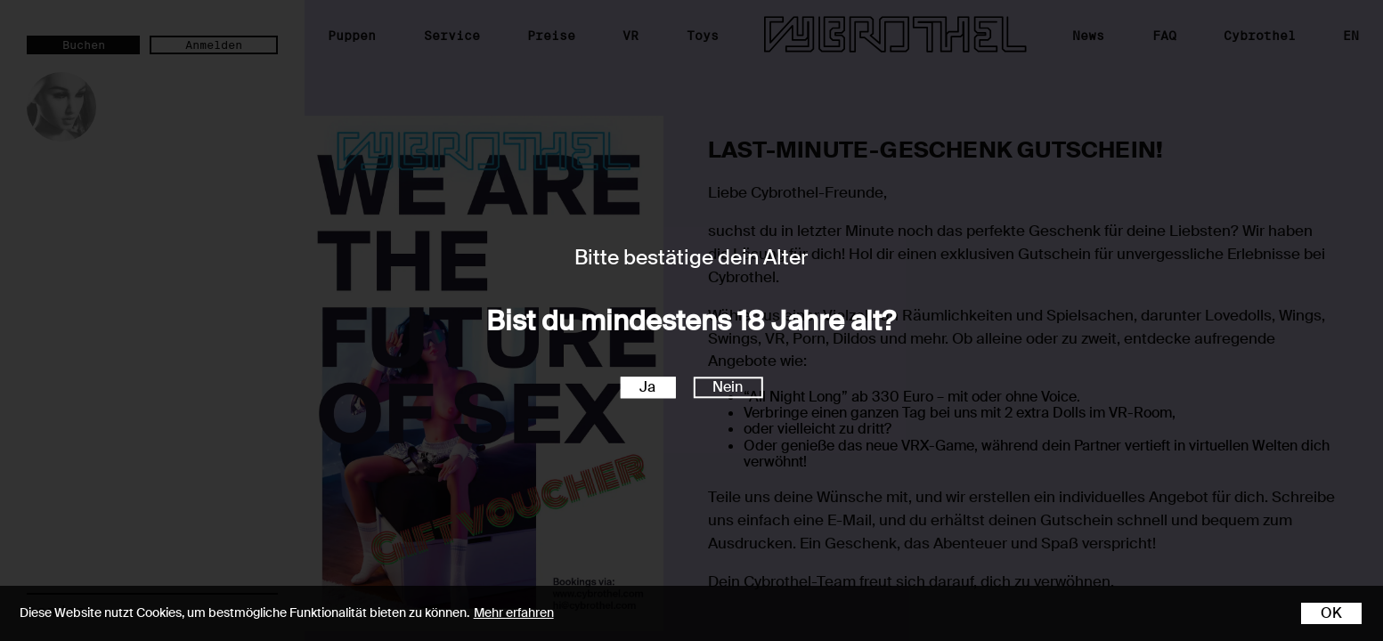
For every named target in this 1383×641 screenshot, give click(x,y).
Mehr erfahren (514, 612)
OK (1331, 613)
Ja (647, 387)
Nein (727, 387)
